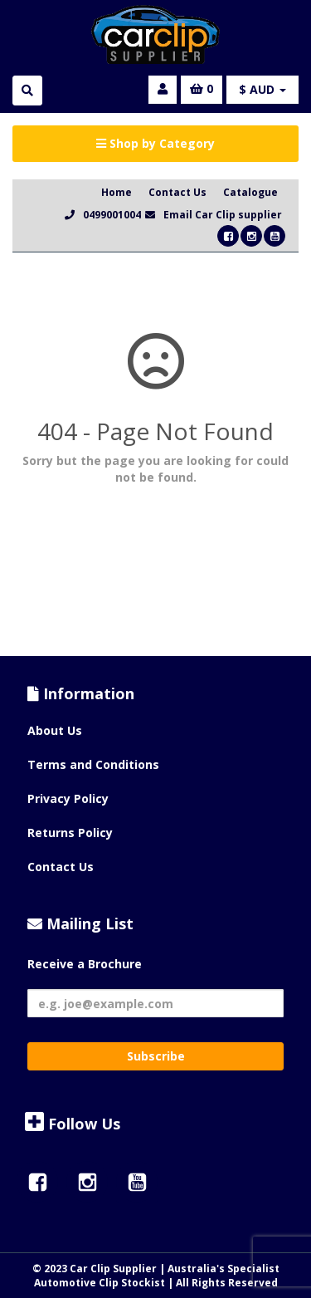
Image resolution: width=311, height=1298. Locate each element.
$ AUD (262, 89)
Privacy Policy (68, 798)
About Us (54, 730)
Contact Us (177, 192)
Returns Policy (70, 832)
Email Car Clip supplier (222, 215)
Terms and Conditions (93, 764)
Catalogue (250, 192)
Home (116, 192)
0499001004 (112, 215)
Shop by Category (155, 143)
